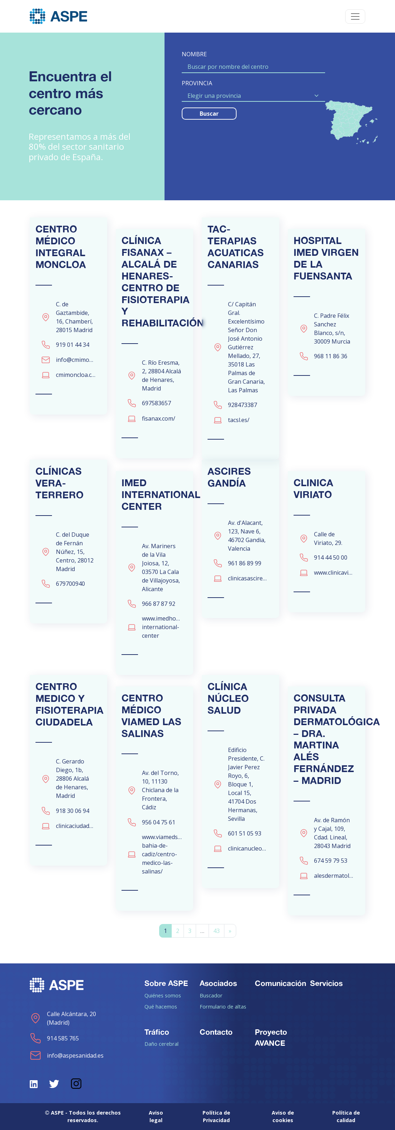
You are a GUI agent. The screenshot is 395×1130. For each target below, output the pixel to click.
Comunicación (280, 983)
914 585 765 (54, 1038)
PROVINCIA (197, 83)
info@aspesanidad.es (67, 1055)
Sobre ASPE (166, 983)
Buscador (211, 995)
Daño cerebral (161, 1043)
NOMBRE (194, 54)
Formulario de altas (223, 1006)
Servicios (326, 983)
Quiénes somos (162, 995)
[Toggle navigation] (355, 16)
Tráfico (156, 1031)
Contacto (216, 1031)
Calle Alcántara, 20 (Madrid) (63, 1018)
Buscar (209, 114)
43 (216, 931)
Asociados (218, 983)
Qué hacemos (160, 1006)
